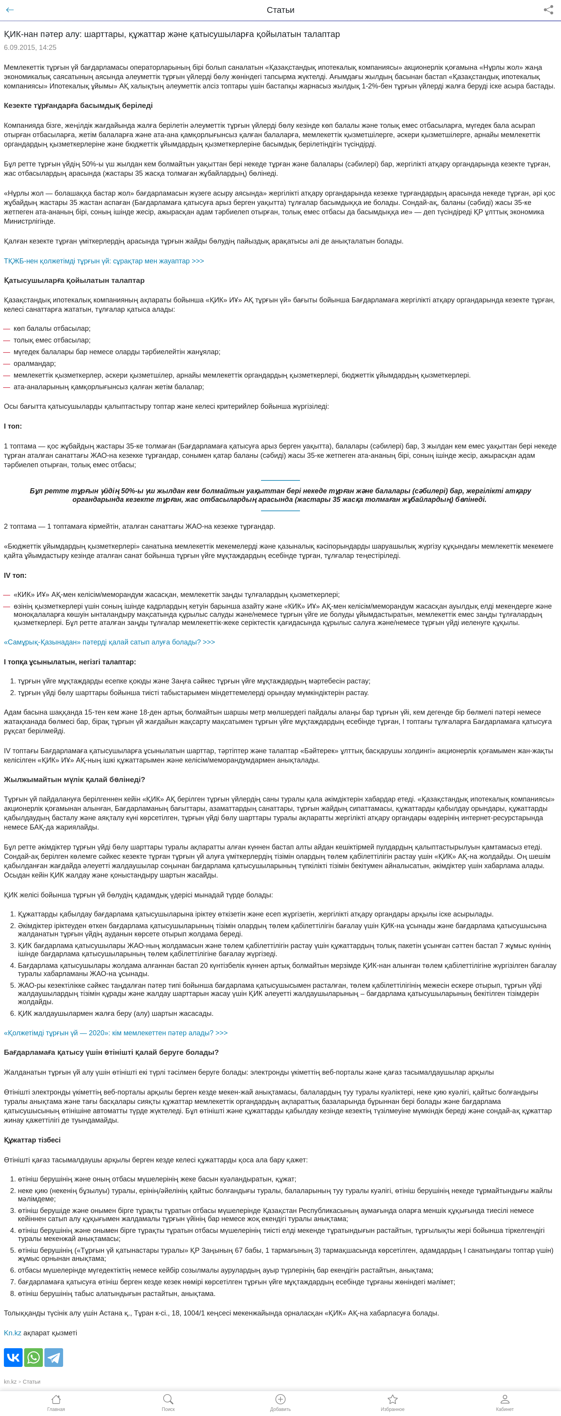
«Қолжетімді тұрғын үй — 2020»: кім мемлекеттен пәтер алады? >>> (116, 1033)
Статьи (32, 1382)
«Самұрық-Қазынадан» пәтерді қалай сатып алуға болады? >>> (109, 642)
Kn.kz (12, 1333)
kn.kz (10, 1382)
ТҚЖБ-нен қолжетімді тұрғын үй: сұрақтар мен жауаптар (104, 261)
